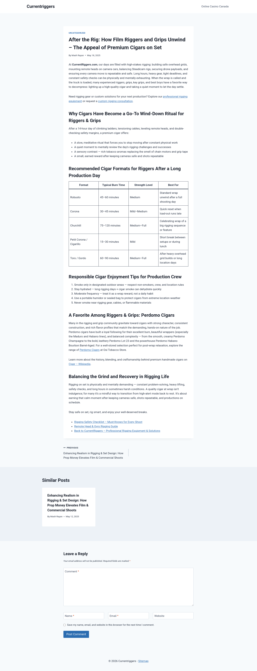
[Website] (173, 615)
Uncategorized (77, 33)
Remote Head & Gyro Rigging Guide (96, 426)
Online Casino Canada (215, 6)
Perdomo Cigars (90, 349)
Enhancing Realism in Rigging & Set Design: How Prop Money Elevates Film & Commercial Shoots (94, 452)
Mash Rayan (78, 55)
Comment (72, 571)
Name (69, 616)
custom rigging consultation (115, 101)
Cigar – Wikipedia (79, 364)
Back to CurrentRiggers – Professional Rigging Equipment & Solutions (117, 430)
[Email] (128, 615)
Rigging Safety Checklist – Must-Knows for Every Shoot (108, 422)
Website (159, 616)
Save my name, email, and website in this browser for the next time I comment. (110, 624)
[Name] (83, 615)
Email (114, 616)
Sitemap (143, 661)
